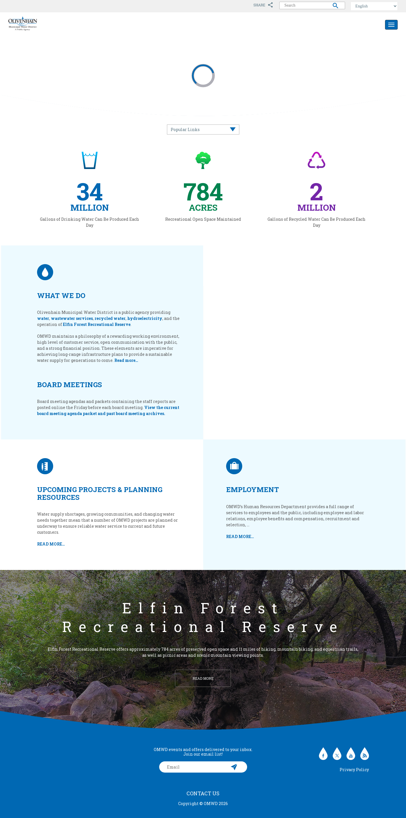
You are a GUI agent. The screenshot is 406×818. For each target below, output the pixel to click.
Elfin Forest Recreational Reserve (96, 324)
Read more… (126, 360)
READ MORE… (51, 544)
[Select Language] (374, 6)
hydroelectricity (144, 318)
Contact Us (203, 793)
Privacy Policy (354, 769)
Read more (203, 678)
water (43, 318)
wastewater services (72, 318)
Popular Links (185, 129)
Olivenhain (35, 23)
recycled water (110, 318)
